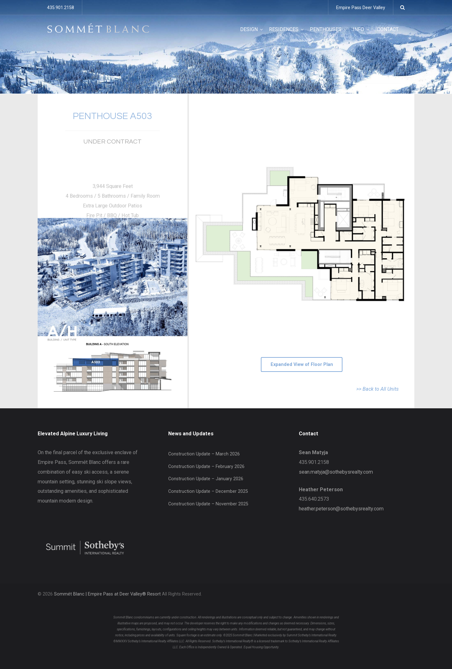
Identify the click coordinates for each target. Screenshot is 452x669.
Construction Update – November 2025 (208, 504)
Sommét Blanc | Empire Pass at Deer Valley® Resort (107, 594)
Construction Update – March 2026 (204, 454)
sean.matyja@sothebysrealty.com (336, 472)
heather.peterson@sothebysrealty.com (341, 509)
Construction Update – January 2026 (205, 478)
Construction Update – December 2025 (208, 491)
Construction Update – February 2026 (206, 466)
